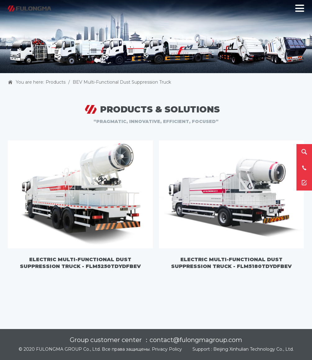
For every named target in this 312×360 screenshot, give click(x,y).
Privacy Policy (167, 349)
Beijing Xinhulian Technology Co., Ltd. (253, 349)
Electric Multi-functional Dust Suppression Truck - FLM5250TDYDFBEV (80, 263)
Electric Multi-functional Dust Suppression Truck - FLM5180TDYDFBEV (231, 263)
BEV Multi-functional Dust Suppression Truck (122, 82)
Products (56, 82)
